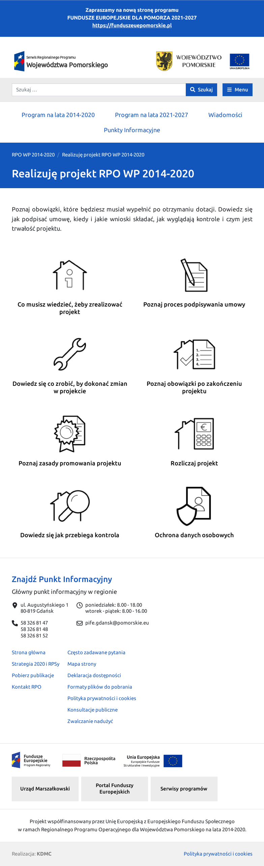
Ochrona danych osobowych (194, 534)
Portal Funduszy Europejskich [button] (115, 788)
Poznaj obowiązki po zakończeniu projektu (194, 387)
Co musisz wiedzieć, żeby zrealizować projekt (70, 308)
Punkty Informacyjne (132, 129)
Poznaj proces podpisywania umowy (194, 304)
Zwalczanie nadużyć (90, 721)
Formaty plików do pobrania (99, 687)
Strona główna (29, 652)
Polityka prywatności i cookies (101, 698)
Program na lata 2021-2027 (151, 114)
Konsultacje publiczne (92, 710)
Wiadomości (225, 114)
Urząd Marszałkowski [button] (45, 788)
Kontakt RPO (26, 687)
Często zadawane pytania (96, 652)
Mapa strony (81, 664)
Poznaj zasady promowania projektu (70, 463)
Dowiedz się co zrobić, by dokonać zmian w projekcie (69, 387)
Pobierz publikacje (33, 675)
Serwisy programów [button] (183, 788)
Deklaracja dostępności (94, 675)
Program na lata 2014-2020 (58, 114)
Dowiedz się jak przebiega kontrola (69, 534)
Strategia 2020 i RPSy (35, 664)
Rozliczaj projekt (194, 463)
